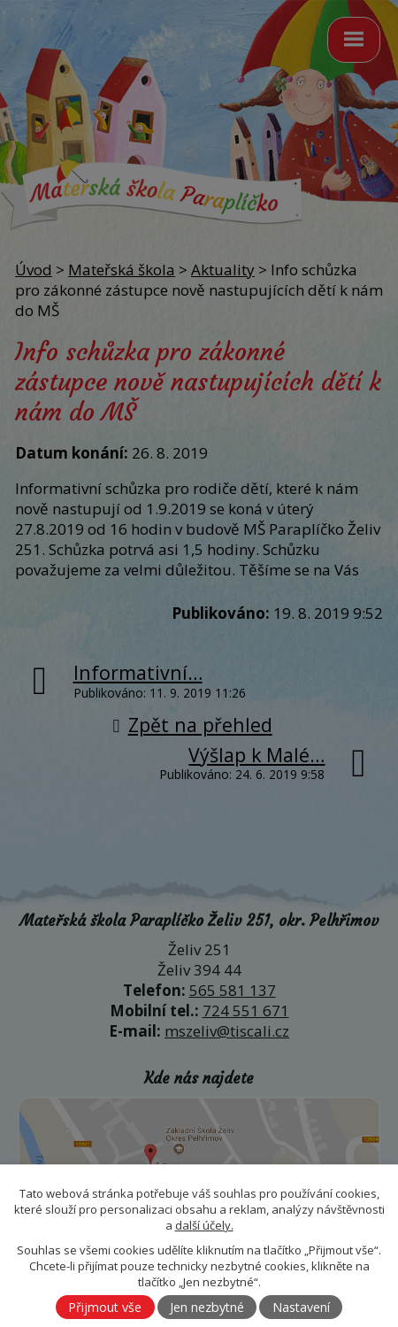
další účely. (204, 1225)
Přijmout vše (105, 1307)
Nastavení (301, 1307)
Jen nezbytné (207, 1307)
